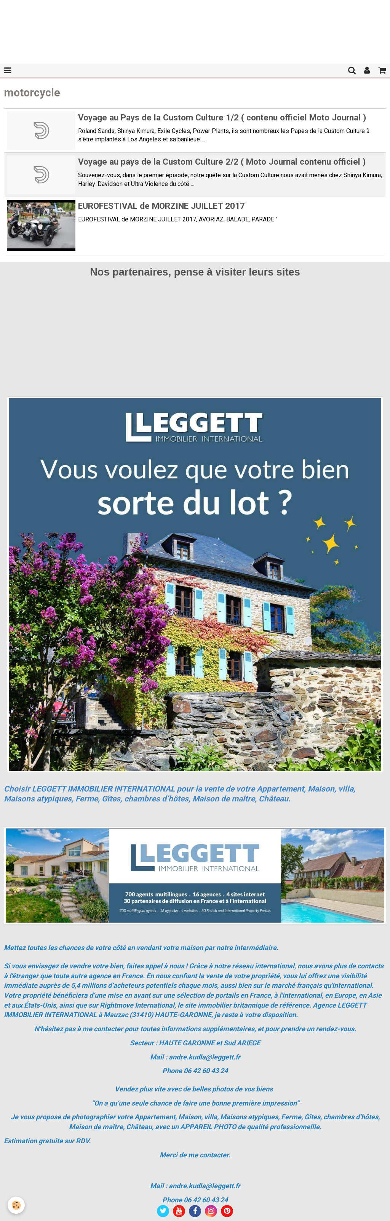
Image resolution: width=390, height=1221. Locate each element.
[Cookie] (16, 1205)
